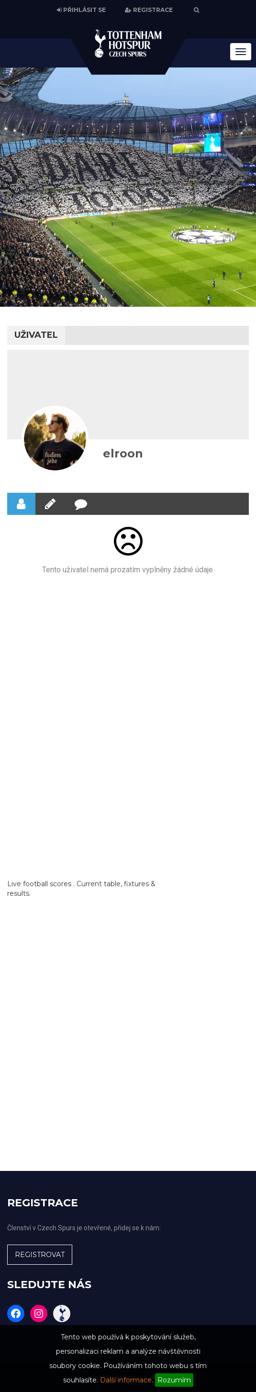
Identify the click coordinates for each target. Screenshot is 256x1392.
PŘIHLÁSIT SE (81, 10)
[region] (128, 187)
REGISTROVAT (40, 1254)
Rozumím (174, 1380)
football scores (47, 884)
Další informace (126, 1380)
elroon (123, 453)
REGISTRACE (149, 10)
